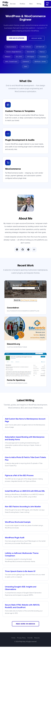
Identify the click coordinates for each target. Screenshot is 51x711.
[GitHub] (22, 249)
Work (30, 4)
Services (13, 4)
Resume (37, 638)
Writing (39, 4)
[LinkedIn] (17, 249)
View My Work (36, 38)
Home (13, 638)
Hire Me (47, 4)
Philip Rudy (5, 3)
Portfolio (22, 4)
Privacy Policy (21, 638)
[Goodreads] (34, 249)
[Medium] (28, 249)
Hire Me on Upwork (16, 38)
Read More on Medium (25, 624)
